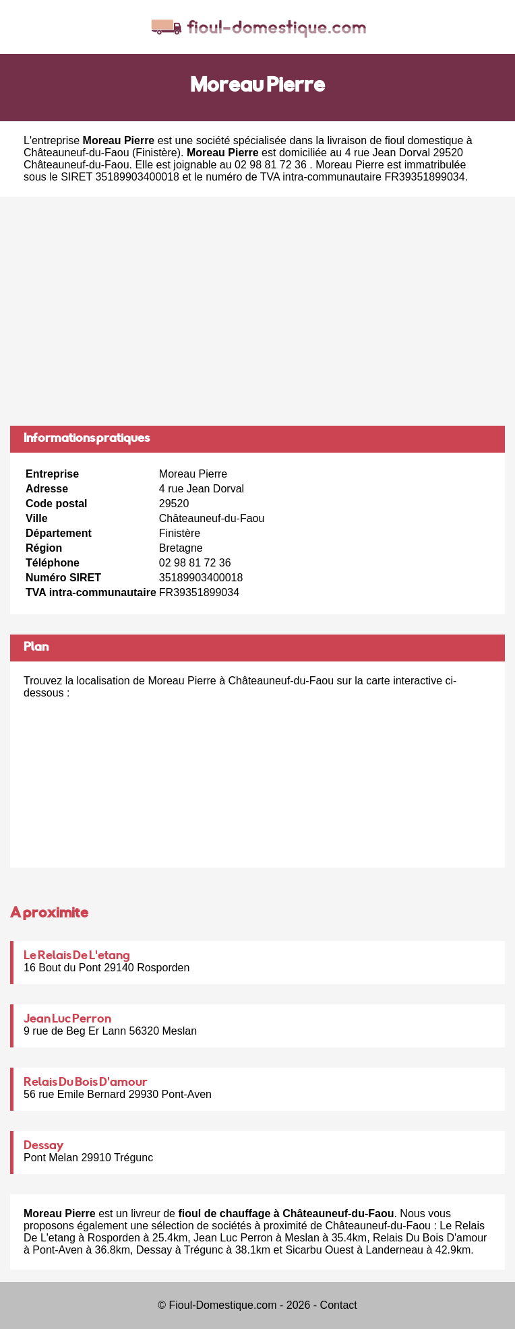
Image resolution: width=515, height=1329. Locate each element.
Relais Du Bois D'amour (86, 1083)
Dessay (43, 1146)
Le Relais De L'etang (77, 956)
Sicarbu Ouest (319, 1250)
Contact (338, 1305)
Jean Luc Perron (67, 1019)
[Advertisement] (257, 311)
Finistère (156, 152)
